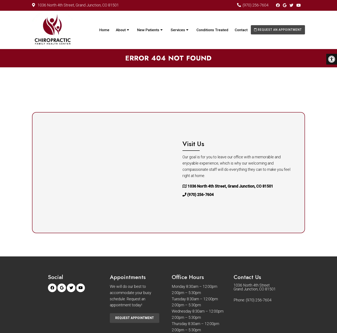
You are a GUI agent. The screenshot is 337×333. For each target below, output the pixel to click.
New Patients (148, 30)
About (121, 30)
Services (178, 30)
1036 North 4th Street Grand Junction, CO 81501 (255, 287)
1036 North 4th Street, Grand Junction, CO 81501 (78, 5)
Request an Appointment (278, 29)
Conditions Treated (212, 30)
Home (104, 30)
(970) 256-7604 (255, 5)
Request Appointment (134, 318)
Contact (241, 30)
